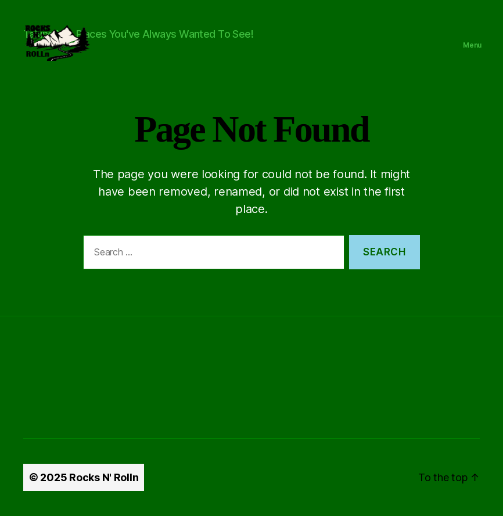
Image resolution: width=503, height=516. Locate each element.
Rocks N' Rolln (103, 477)
